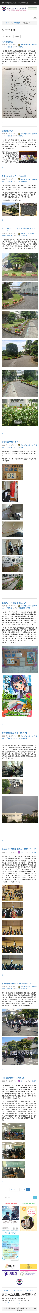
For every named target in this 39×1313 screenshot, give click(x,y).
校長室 (21, 47)
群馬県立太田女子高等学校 (16, 3)
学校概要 (17, 23)
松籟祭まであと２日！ (11, 442)
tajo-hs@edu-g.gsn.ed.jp (17, 1303)
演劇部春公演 (7, 42)
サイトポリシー (19, 1290)
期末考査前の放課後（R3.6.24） (15, 733)
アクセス (6, 1290)
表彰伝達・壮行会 (24, 608)
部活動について (8, 131)
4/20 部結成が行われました (13, 1078)
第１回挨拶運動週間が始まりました (16, 983)
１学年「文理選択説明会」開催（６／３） (19, 849)
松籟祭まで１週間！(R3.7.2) (14, 603)
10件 (17, 36)
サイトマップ (31, 1290)
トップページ (7, 23)
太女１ (21, 852)
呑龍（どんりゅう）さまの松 (14, 176)
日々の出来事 (23, 181)
